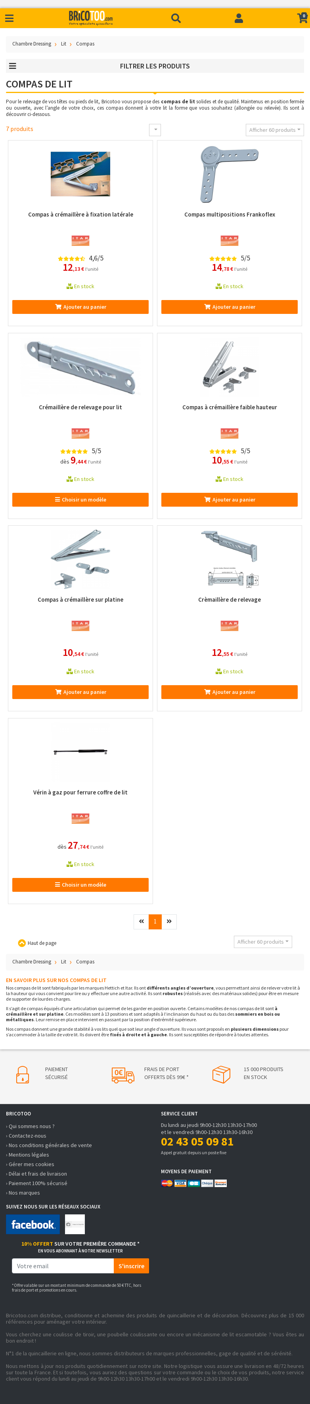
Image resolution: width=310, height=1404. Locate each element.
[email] (63, 1265)
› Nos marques (23, 1192)
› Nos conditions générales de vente (49, 1145)
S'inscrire (131, 1266)
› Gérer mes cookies (30, 1164)
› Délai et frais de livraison (36, 1173)
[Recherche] (176, 18)
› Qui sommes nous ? (30, 1126)
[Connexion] (239, 18)
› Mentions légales (27, 1154)
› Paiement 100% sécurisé (36, 1183)
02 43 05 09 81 (197, 1141)
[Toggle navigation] (9, 18)
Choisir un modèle (80, 499)
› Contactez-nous (26, 1135)
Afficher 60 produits (272, 129)
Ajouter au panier (80, 306)
